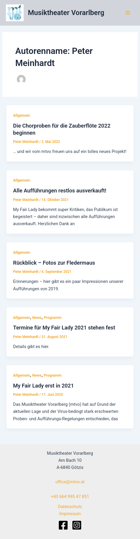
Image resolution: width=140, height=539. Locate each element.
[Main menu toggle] (128, 12)
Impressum (70, 513)
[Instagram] (77, 525)
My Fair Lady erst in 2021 (43, 386)
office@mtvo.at (70, 481)
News (37, 317)
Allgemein (21, 115)
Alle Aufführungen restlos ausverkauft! (59, 190)
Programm (52, 317)
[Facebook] (63, 525)
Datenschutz (70, 506)
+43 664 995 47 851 (70, 496)
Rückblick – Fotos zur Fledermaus (54, 263)
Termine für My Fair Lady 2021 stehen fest (64, 327)
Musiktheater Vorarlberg (66, 13)
